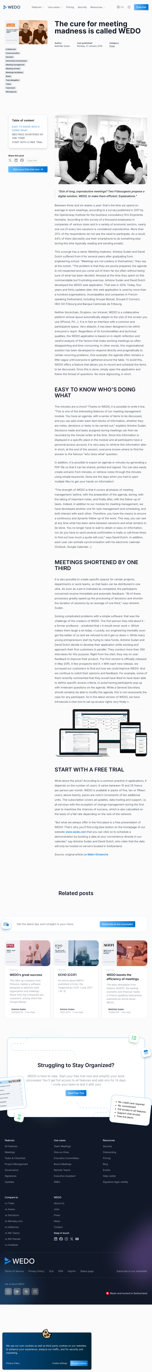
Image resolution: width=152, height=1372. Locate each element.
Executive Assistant (64, 1175)
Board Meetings (62, 1164)
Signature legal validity (115, 1181)
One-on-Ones (61, 1152)
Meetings (10, 1152)
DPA (60, 1271)
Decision (9, 57)
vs (9, 1203)
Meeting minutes (13, 68)
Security (82, 7)
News (57, 1221)
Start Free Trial (76, 1093)
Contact (58, 1227)
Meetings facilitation (14, 72)
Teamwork (10, 88)
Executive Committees (66, 1158)
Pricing (70, 7)
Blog (105, 1164)
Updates (9, 1181)
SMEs (57, 1181)
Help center (109, 1175)
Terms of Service (14, 1271)
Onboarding (109, 1152)
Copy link (32, 160)
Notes (8, 76)
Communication (12, 53)
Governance (11, 1170)
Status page (87, 1271)
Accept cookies (79, 1363)
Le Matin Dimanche (96, 854)
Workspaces (11, 92)
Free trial (141, 7)
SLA (51, 1271)
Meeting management (15, 65)
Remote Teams (62, 1170)
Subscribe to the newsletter (117, 924)
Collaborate (11, 49)
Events (106, 1170)
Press (112, 46)
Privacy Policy (13, 1363)
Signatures (10, 1175)
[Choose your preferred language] (120, 7)
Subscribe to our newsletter (132, 1271)
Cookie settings (59, 1363)
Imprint (72, 1271)
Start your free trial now (28, 169)
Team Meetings (62, 1146)
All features (11, 1146)
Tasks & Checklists (15, 1158)
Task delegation (12, 80)
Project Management (16, 1164)
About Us (59, 1203)
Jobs (56, 1209)
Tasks (8, 84)
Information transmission (16, 61)
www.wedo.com (75, 831)
